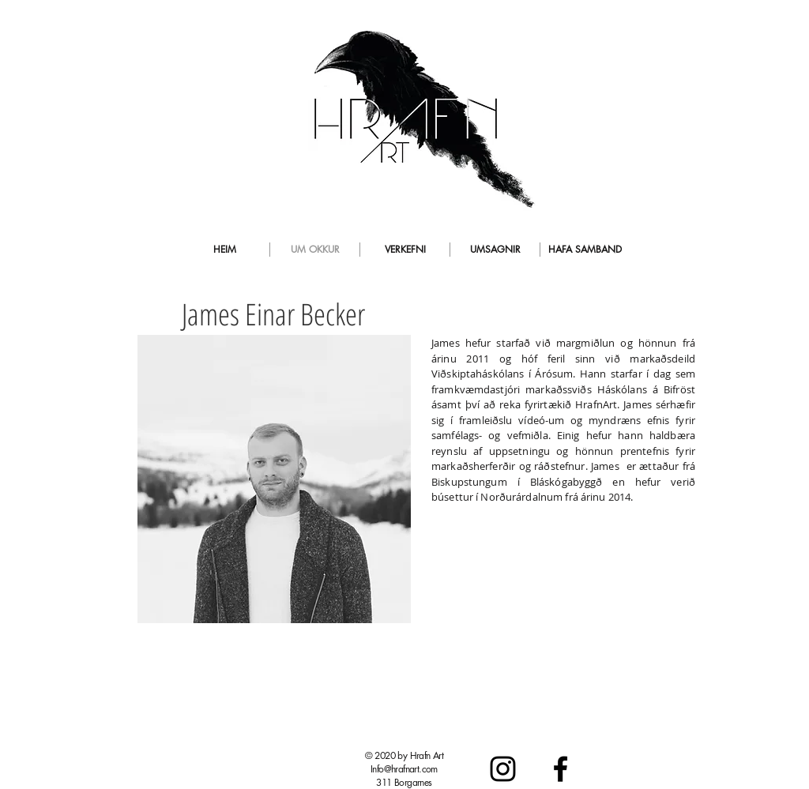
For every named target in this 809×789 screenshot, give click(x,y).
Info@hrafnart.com (404, 769)
